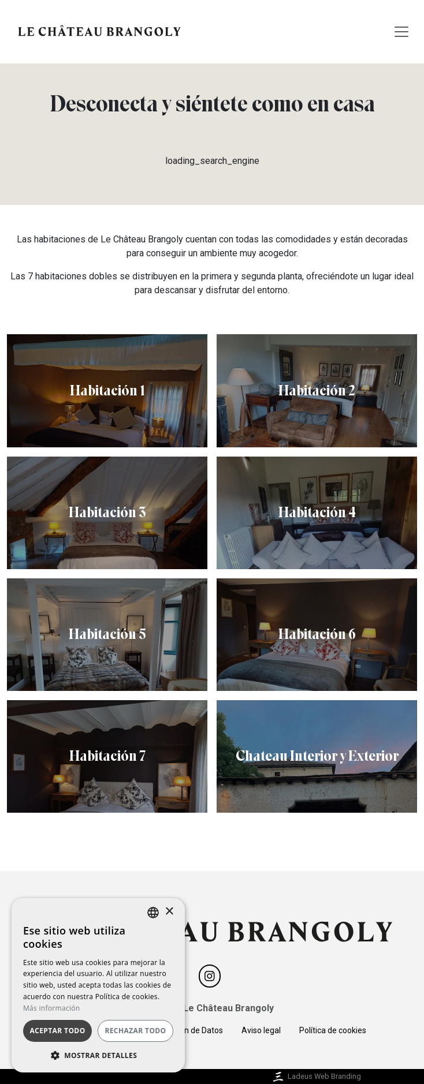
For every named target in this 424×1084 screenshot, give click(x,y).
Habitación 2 (316, 390)
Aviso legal (261, 1030)
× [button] (169, 911)
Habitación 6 (317, 634)
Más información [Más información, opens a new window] (51, 1008)
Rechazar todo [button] (135, 1031)
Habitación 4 (317, 512)
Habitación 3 (107, 512)
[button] (98, 1055)
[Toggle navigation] (401, 32)
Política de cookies (332, 1030)
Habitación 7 (107, 756)
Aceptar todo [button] (57, 1031)
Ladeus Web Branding (316, 1076)
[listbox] (153, 912)
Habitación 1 (107, 390)
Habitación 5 (107, 634)
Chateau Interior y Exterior (317, 756)
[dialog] (98, 985)
